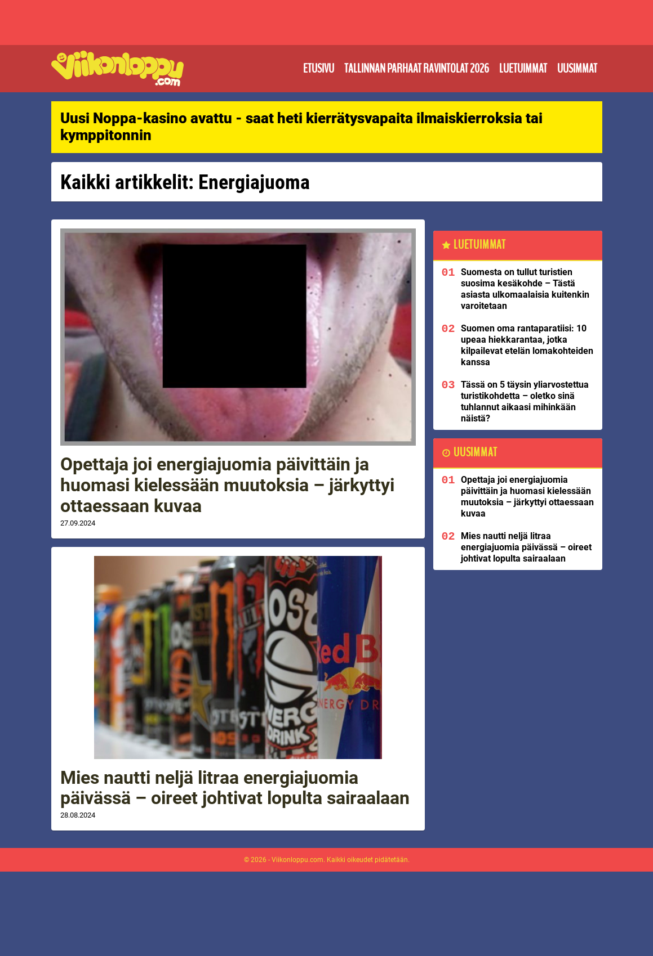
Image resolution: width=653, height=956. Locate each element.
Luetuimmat (523, 68)
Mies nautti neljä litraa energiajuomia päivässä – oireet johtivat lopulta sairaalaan (235, 788)
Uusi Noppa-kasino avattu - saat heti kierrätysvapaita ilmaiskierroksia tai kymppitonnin (301, 126)
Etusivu (318, 68)
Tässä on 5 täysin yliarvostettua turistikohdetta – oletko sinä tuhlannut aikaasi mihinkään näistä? (525, 401)
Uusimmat (577, 68)
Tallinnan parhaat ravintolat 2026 (416, 68)
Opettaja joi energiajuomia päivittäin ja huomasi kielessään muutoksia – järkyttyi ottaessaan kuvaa (227, 485)
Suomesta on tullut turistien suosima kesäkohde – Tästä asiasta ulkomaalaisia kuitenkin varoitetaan (525, 289)
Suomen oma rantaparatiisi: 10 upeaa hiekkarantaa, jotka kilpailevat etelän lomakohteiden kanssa (527, 345)
